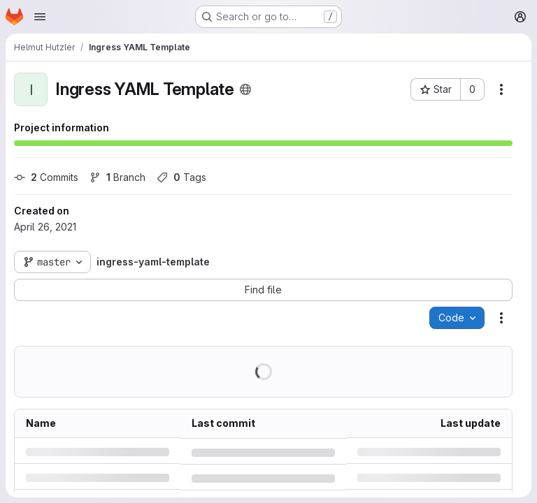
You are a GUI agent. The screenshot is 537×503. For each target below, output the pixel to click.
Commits (46, 177)
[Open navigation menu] (40, 17)
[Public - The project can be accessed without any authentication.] (245, 89)
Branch (117, 177)
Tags (181, 177)
